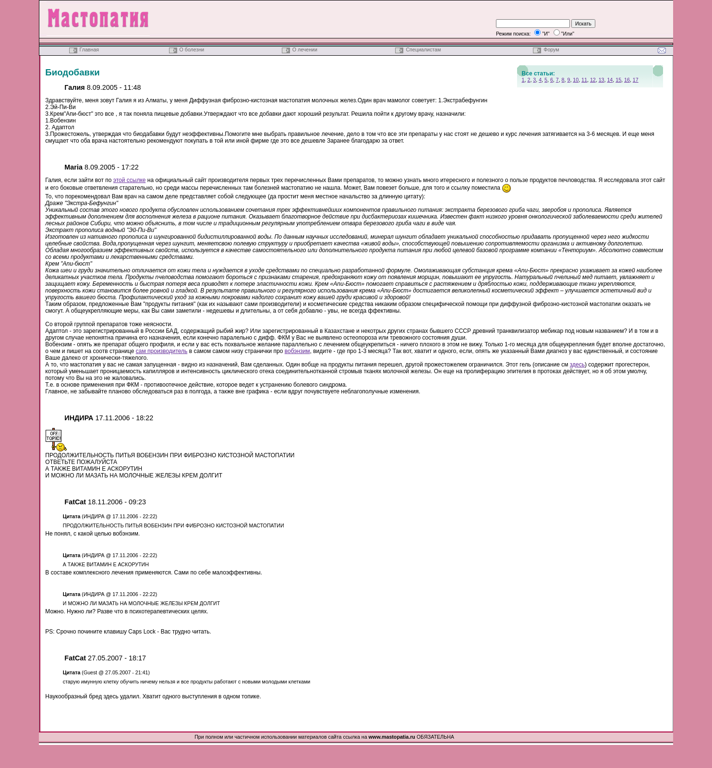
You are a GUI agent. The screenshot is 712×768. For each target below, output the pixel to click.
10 (576, 80)
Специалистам (423, 49)
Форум (551, 49)
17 (636, 80)
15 (618, 80)
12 (593, 80)
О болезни (192, 49)
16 (627, 80)
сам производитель (162, 351)
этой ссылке (129, 180)
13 (601, 80)
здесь (577, 364)
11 (584, 80)
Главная (89, 49)
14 (610, 80)
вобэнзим (297, 351)
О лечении (305, 49)
